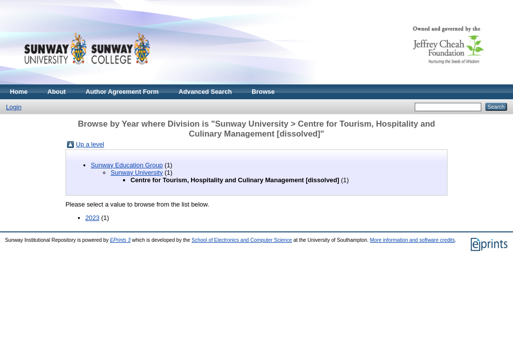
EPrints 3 (120, 240)
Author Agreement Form (122, 91)
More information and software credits (412, 240)
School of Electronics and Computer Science (242, 240)
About (57, 91)
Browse (263, 91)
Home (19, 91)
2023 (92, 217)
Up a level (90, 144)
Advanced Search (205, 91)
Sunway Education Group (127, 165)
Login (13, 107)
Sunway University (137, 172)
